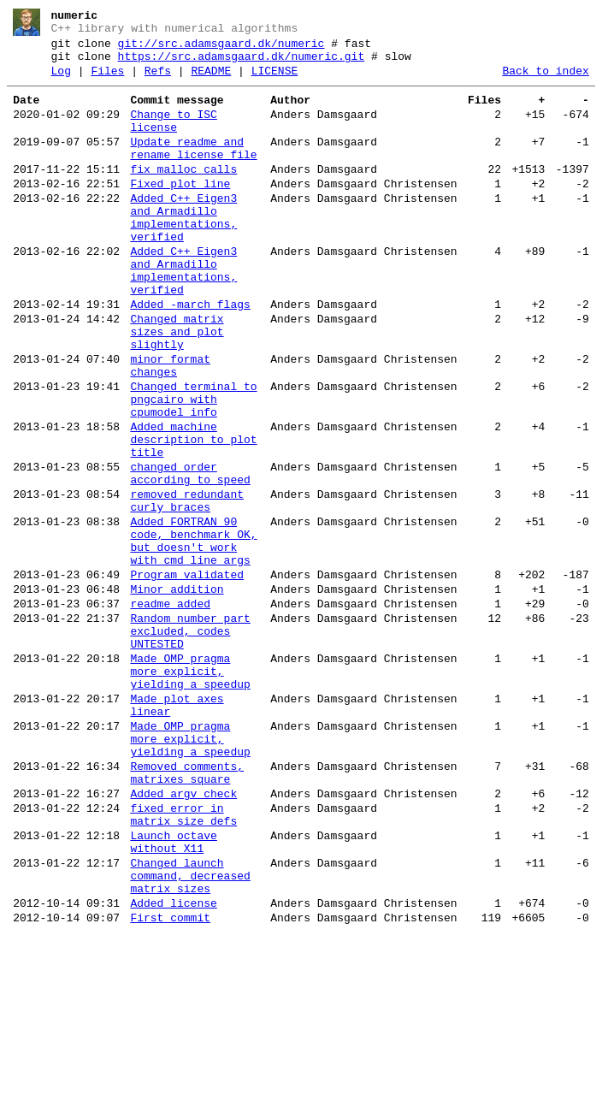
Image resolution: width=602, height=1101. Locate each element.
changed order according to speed (190, 557)
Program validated (187, 677)
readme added (170, 711)
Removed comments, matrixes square (187, 912)
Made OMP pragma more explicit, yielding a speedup (190, 792)
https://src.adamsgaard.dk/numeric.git (241, 64)
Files (107, 81)
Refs (158, 81)
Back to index (545, 81)
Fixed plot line (180, 212)
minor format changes (170, 428)
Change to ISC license (173, 137)
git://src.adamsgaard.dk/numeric (221, 48)
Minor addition (176, 694)
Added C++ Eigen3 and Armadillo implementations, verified (183, 252)
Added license (173, 1067)
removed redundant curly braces (187, 589)
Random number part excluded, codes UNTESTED (190, 744)
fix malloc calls (183, 195)
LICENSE (274, 81)
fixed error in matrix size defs (183, 962)
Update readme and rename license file (193, 170)
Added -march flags (190, 356)
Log (61, 81)
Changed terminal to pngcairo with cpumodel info (193, 469)
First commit (170, 1084)
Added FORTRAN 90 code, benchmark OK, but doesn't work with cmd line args (193, 637)
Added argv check (183, 937)
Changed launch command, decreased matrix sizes (190, 1035)
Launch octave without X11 (173, 995)
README (211, 81)
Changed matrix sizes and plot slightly (176, 388)
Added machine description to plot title (193, 517)
